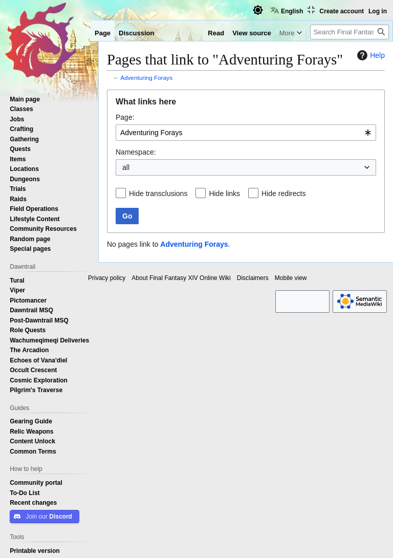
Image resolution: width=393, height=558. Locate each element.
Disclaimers (253, 278)
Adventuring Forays (146, 77)
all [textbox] (125, 167)
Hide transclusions (158, 193)
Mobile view (291, 278)
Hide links (224, 193)
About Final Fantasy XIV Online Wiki (181, 278)
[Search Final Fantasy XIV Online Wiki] (349, 32)
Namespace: (136, 152)
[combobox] (246, 132)
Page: (125, 117)
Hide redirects (283, 193)
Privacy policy (106, 278)
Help (370, 55)
